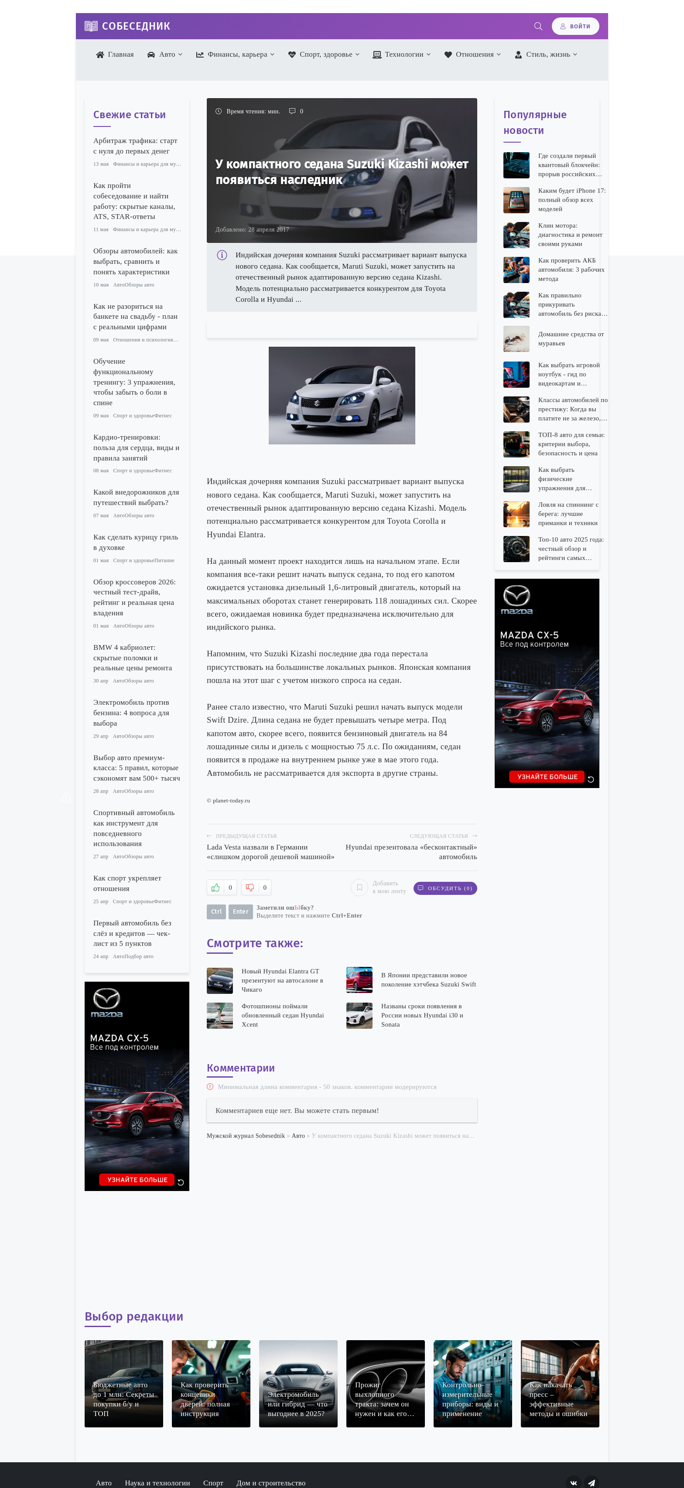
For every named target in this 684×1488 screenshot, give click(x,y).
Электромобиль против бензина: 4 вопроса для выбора (131, 712)
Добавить (376, 887)
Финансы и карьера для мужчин (150, 164)
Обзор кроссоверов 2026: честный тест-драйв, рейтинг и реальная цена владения (134, 597)
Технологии (398, 54)
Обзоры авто (139, 285)
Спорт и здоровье (133, 416)
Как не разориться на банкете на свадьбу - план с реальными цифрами (135, 316)
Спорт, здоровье (319, 54)
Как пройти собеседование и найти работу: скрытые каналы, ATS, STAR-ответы (134, 201)
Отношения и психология (143, 340)
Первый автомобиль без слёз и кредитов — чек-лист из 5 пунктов (132, 933)
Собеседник (136, 26)
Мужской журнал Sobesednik (246, 1136)
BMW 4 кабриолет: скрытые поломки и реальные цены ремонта (132, 657)
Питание (164, 560)
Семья (180, 340)
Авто (161, 54)
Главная (115, 54)
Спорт (213, 1483)
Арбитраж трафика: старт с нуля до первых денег (135, 146)
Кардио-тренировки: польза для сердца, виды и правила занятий (136, 447)
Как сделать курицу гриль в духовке (135, 542)
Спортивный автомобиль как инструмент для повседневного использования (134, 828)
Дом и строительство (270, 1483)
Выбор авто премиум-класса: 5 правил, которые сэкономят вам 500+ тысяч (136, 768)
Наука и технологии (157, 1483)
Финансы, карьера (231, 54)
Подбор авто (139, 956)
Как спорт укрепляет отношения (127, 883)
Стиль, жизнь (542, 54)
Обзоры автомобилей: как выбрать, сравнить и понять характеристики (135, 261)
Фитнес (163, 416)
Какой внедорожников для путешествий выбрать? (136, 497)
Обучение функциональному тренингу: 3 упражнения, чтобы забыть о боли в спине (134, 382)
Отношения (469, 54)
